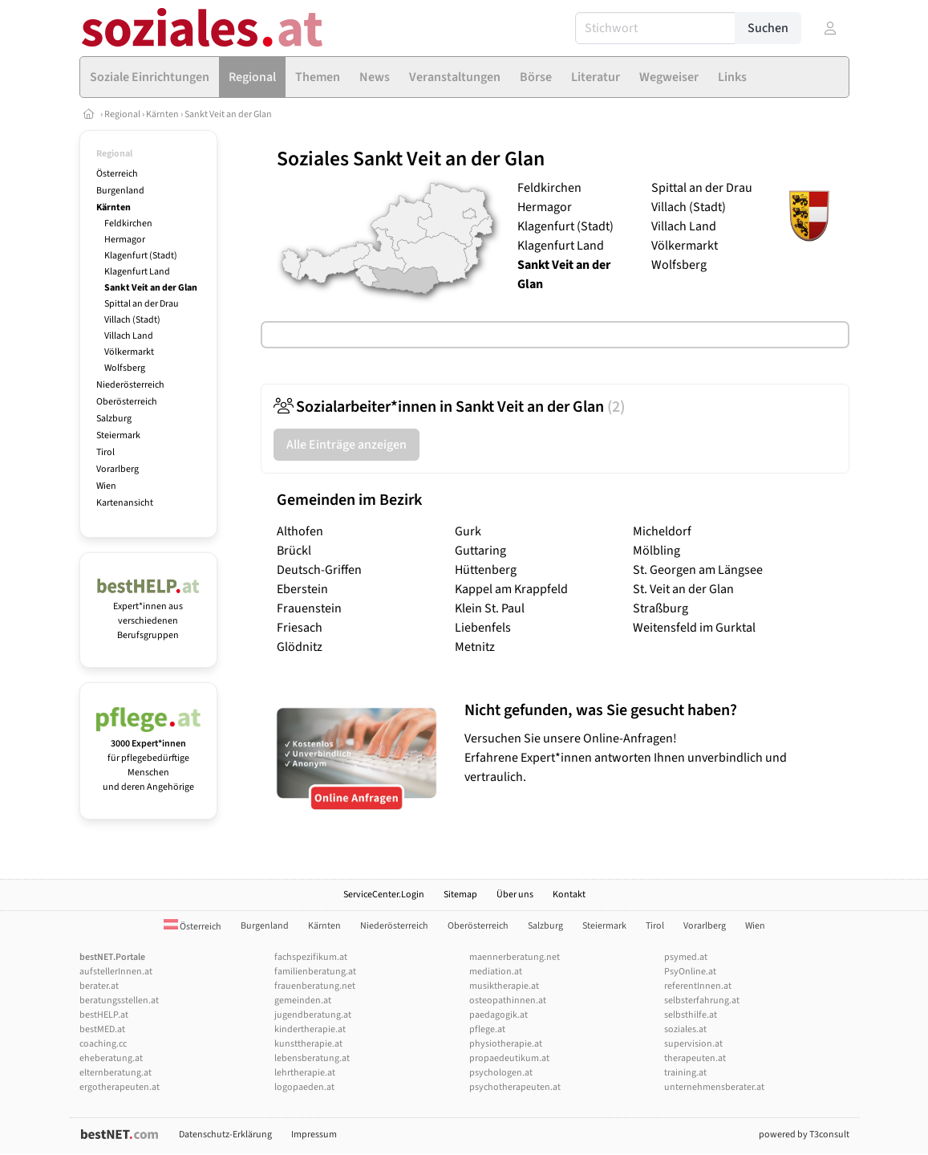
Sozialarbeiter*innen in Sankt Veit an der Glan (449, 407)
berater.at (99, 986)
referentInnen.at (697, 986)
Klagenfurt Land (137, 272)
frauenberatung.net (314, 986)
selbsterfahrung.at (702, 1000)
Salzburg (114, 418)
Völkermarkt (129, 352)
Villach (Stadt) (132, 320)
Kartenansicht (124, 503)
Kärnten (162, 114)
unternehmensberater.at (714, 1087)
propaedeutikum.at (509, 1058)
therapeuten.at (695, 1058)
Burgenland (120, 190)
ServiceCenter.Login (383, 894)
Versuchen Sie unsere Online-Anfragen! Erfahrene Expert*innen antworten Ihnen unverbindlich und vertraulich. (652, 743)
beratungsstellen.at (119, 1000)
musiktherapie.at (504, 986)
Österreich (117, 174)
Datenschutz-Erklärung (225, 1134)
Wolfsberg (124, 368)
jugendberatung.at (312, 1015)
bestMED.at (102, 1029)
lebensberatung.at (312, 1058)
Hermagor (124, 239)
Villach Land (128, 336)
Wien (106, 486)
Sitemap (460, 894)
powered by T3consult (804, 1134)
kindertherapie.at (310, 1029)
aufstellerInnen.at (115, 971)
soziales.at (685, 1029)
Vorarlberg (117, 469)
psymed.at (685, 957)
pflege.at (487, 1029)
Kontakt (569, 894)
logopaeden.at (304, 1087)
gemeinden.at (302, 1000)
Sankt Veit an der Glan (228, 114)
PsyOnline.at (690, 971)
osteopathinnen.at (507, 1000)
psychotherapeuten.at (515, 1087)
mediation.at (495, 971)
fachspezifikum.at (310, 957)
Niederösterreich (130, 385)
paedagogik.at (498, 1015)
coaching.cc (103, 1044)
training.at (685, 1073)
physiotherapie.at (505, 1044)
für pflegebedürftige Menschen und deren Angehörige (148, 758)
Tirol (105, 452)
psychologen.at (501, 1073)
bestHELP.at (103, 1015)
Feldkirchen (128, 223)
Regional (122, 114)
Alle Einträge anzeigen (346, 444)
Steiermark (118, 435)
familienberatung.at (315, 971)
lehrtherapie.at (304, 1073)
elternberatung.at (115, 1073)
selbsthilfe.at (690, 1015)
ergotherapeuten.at (119, 1087)
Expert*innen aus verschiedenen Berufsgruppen (148, 613)
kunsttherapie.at (308, 1044)
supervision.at (693, 1044)
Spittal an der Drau (141, 304)
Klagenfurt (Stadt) (140, 255)
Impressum (314, 1134)
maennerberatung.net (514, 957)
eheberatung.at (111, 1058)
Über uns (514, 894)
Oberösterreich (126, 402)
